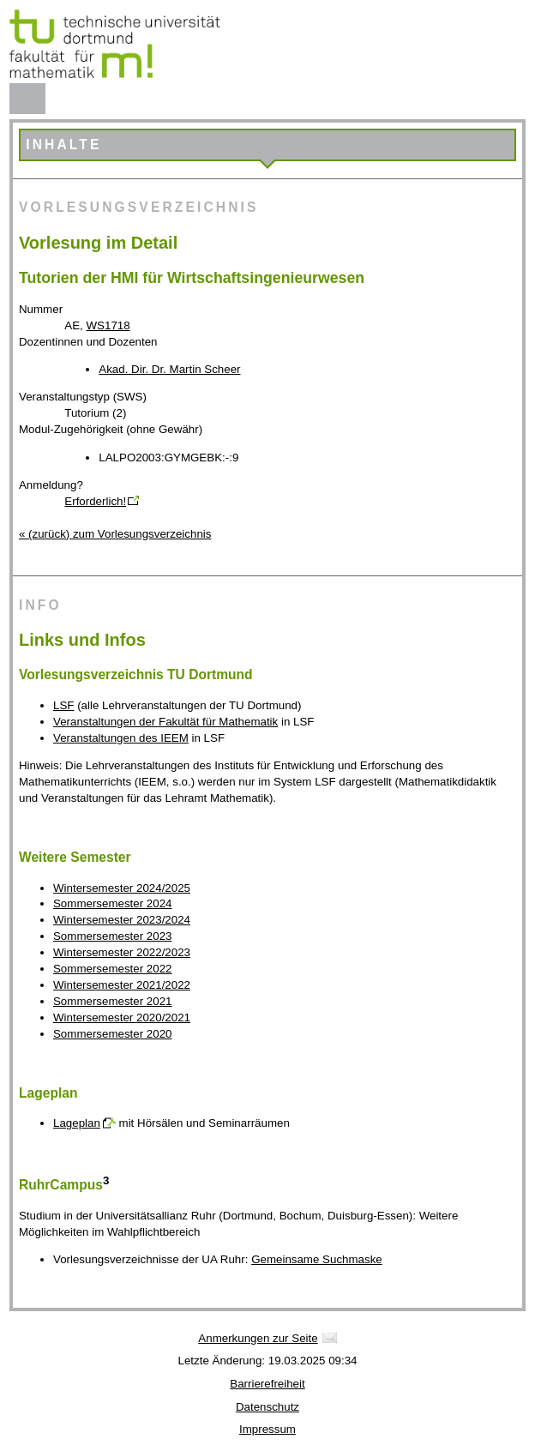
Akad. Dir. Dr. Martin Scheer (169, 369)
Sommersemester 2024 (112, 903)
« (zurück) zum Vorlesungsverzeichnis (115, 533)
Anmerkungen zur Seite (257, 1338)
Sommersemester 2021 (112, 1001)
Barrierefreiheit (267, 1383)
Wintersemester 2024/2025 (121, 888)
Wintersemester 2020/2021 (121, 1017)
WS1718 (108, 325)
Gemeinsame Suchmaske (316, 1259)
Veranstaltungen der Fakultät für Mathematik (165, 721)
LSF (63, 705)
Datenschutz (267, 1406)
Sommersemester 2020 (112, 1033)
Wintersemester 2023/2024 (121, 919)
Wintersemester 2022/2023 (121, 952)
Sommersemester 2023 (112, 936)
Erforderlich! (95, 501)
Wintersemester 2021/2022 (121, 984)
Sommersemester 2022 (112, 968)
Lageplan (76, 1123)
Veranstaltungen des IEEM (121, 738)
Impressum (267, 1429)
